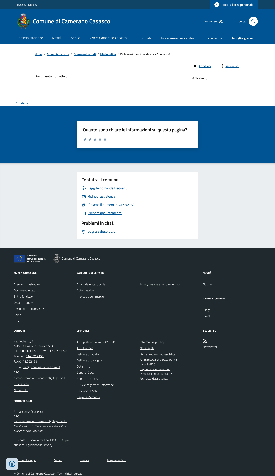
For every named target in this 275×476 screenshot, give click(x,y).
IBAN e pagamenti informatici (95, 384)
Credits (84, 460)
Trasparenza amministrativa (178, 38)
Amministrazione (30, 37)
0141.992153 (35, 356)
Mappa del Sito (116, 460)
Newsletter (210, 346)
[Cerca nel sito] (252, 21)
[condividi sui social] (202, 66)
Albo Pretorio (85, 348)
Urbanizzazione (213, 38)
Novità (57, 37)
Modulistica (108, 54)
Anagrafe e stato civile (91, 284)
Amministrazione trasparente (158, 359)
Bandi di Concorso (88, 378)
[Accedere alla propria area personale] (234, 4)
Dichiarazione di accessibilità (157, 354)
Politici (18, 314)
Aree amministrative (27, 284)
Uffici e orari (21, 384)
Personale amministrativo (30, 308)
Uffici (17, 321)
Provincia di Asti (87, 391)
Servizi (75, 37)
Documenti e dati (85, 54)
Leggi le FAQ (148, 364)
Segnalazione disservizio (155, 369)
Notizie (207, 284)
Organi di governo (25, 302)
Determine (83, 366)
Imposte (146, 38)
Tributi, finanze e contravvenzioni (160, 284)
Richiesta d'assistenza (154, 378)
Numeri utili (21, 390)
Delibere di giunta (88, 354)
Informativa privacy (152, 342)
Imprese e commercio (90, 296)
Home (38, 54)
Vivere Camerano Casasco (108, 37)
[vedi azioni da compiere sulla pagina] (229, 66)
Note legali (147, 348)
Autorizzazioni (85, 290)
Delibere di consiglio (89, 360)
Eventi (207, 316)
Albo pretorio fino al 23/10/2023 (97, 342)
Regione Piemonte (27, 4)
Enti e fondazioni (24, 296)
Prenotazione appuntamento (158, 373)
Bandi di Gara (85, 372)
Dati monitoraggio (25, 460)
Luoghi (207, 310)
